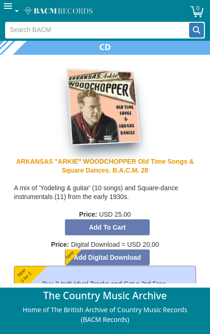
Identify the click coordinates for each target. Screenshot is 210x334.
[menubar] (105, 11)
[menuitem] (11, 11)
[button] (196, 30)
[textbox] (97, 30)
